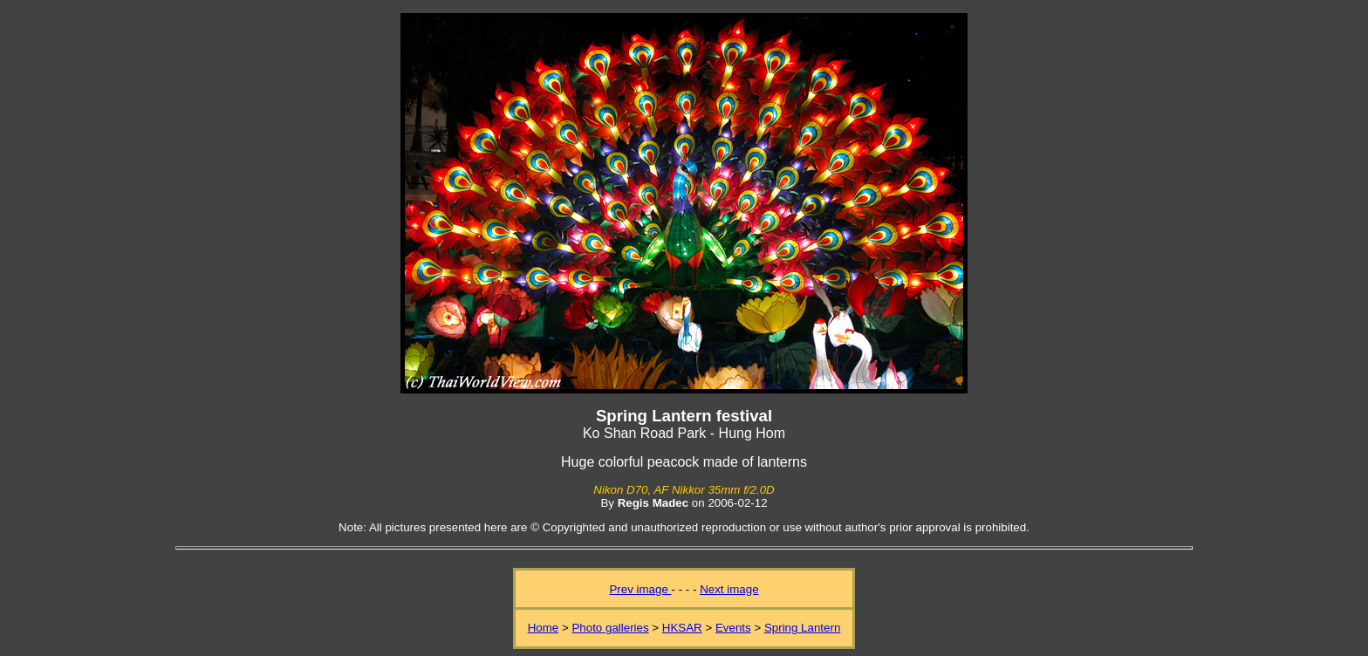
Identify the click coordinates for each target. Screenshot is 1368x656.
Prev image (640, 589)
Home (543, 627)
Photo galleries (609, 627)
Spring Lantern (802, 627)
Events (733, 627)
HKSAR (682, 627)
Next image (729, 589)
